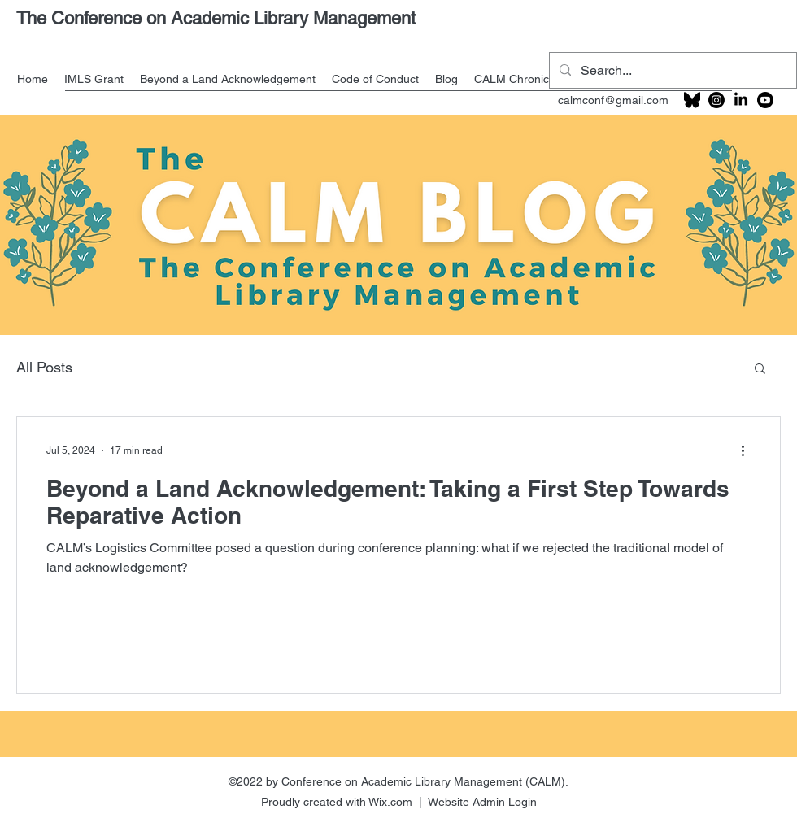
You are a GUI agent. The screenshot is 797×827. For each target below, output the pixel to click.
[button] (760, 369)
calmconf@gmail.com (613, 100)
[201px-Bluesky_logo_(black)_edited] (692, 100)
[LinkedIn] (741, 100)
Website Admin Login (482, 801)
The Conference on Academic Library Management (216, 18)
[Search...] (671, 71)
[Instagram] (716, 100)
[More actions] (748, 450)
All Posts (44, 367)
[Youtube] (765, 100)
